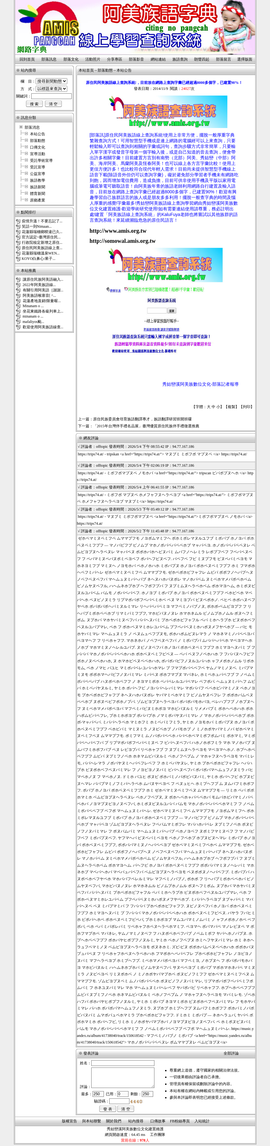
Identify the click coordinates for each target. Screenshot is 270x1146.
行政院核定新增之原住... (42, 242)
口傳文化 (37, 147)
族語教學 (37, 180)
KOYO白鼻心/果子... (39, 258)
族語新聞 (37, 187)
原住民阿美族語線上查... (42, 248)
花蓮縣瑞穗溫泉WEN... (41, 253)
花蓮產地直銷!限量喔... (41, 301)
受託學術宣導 (41, 160)
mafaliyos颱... (33, 321)
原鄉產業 (37, 200)
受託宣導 (37, 167)
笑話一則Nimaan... (37, 226)
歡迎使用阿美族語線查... (42, 327)
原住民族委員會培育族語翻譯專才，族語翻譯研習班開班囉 (142, 419)
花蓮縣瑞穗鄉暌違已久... (42, 232)
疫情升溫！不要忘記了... (42, 221)
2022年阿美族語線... (39, 285)
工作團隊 (157, 1134)
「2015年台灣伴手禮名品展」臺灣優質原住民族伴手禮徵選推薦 (146, 426)
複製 (231, 407)
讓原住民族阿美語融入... (42, 279)
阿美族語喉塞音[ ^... (39, 295)
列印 (246, 407)
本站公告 (37, 134)
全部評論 (231, 1053)
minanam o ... (33, 316)
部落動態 (37, 140)
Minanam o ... (33, 306)
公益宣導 (37, 174)
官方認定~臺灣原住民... (41, 237)
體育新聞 (37, 193)
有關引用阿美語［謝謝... (42, 290)
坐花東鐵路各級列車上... (42, 311)
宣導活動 (37, 154)
